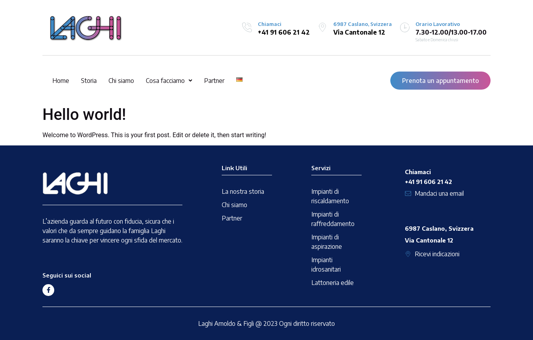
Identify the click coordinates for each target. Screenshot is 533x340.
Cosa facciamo (169, 81)
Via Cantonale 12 (359, 32)
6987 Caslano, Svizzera (362, 24)
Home (60, 81)
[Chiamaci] (247, 27)
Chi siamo (121, 81)
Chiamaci (269, 24)
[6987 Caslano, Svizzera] (322, 27)
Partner (214, 81)
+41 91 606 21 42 (284, 32)
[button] (169, 81)
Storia (89, 81)
